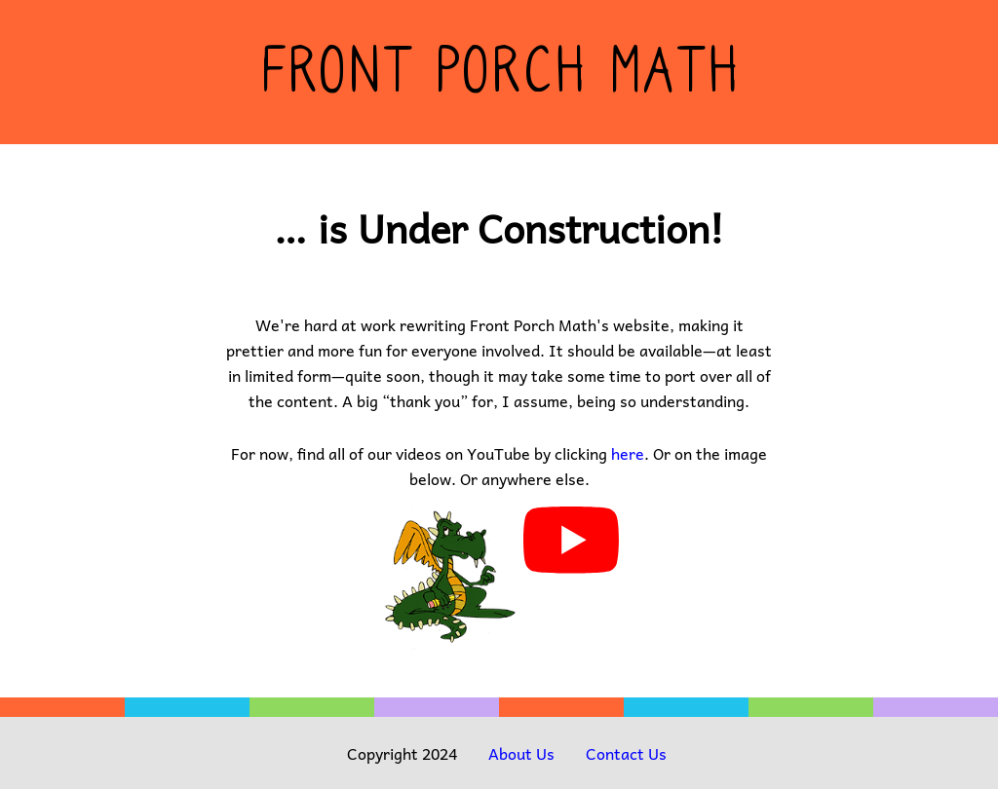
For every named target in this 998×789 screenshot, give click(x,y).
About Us (521, 753)
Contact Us (626, 753)
